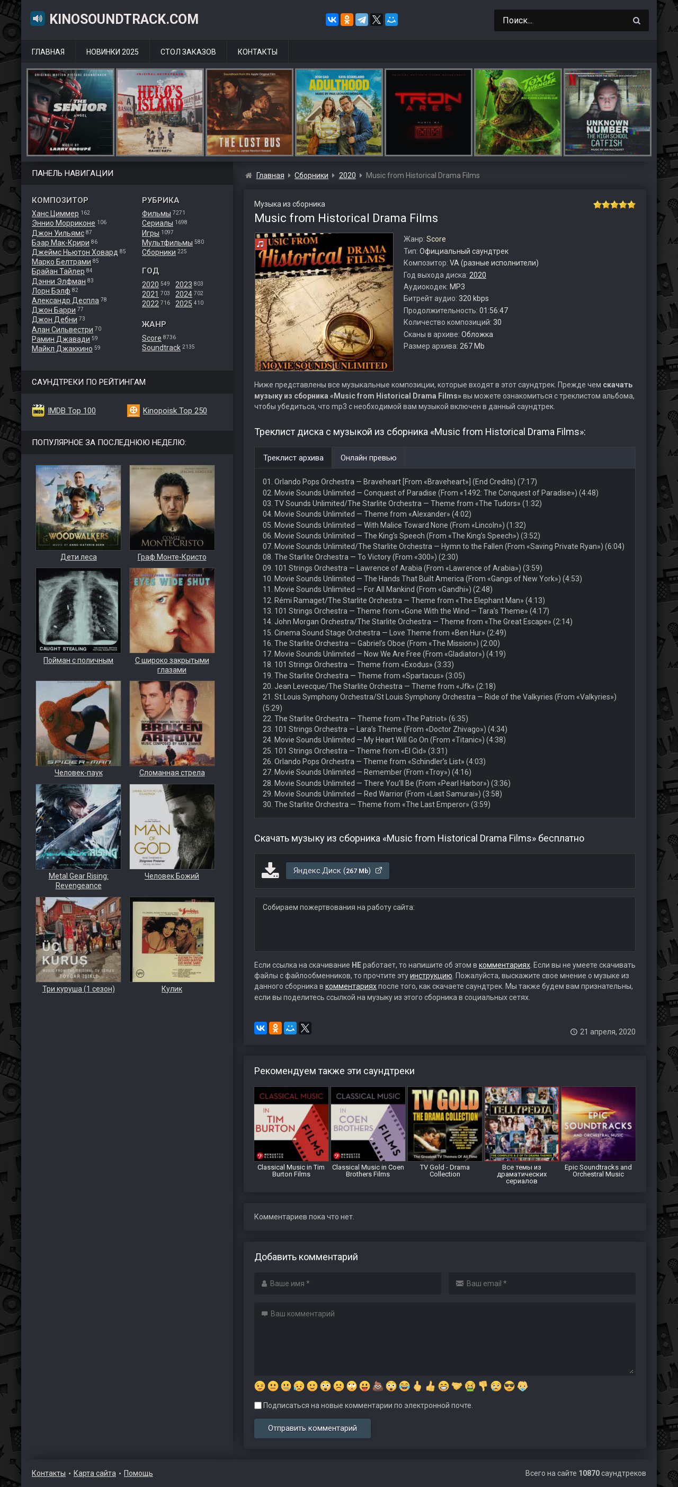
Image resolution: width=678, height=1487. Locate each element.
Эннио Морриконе (63, 223)
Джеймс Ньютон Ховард (75, 252)
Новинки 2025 (112, 52)
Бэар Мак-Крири (61, 242)
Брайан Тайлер (58, 271)
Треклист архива (293, 458)
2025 (183, 303)
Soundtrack (161, 347)
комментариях (504, 965)
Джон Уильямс (58, 233)
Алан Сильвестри (62, 329)
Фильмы (156, 213)
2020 (150, 284)
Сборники (159, 252)
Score (152, 338)
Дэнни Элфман (59, 281)
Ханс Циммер (55, 213)
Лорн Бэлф (51, 291)
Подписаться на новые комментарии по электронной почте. (363, 1405)
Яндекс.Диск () (338, 870)
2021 (150, 294)
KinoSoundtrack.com (114, 18)
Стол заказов (188, 52)
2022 (150, 303)
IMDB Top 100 (72, 410)
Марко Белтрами (61, 262)
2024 (183, 294)
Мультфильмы (167, 242)
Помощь (138, 1473)
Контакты (258, 52)
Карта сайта (95, 1473)
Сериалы (157, 223)
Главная (48, 52)
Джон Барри (54, 310)
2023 (183, 284)
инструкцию (431, 975)
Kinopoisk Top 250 (175, 410)
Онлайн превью (369, 458)
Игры (150, 233)
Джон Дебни (54, 319)
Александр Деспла (65, 300)
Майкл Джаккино (62, 348)
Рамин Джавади (61, 339)
